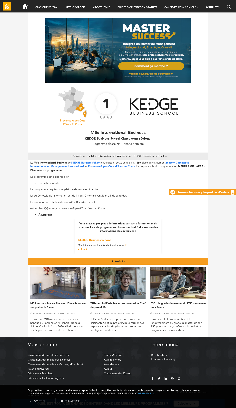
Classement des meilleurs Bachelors (49, 355)
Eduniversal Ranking (163, 359)
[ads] (118, 50)
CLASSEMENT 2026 (46, 7)
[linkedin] (165, 379)
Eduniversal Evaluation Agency (46, 378)
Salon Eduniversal (38, 369)
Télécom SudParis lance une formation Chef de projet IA (118, 305)
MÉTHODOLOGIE (75, 7)
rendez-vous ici (146, 394)
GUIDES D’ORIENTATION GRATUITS (137, 7)
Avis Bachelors (112, 360)
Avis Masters (111, 364)
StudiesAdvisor (113, 355)
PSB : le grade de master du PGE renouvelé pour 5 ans (178, 305)
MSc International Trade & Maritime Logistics (102, 245)
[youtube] (172, 379)
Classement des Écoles (117, 373)
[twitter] (159, 379)
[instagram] (178, 379)
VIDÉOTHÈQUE (101, 7)
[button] (58, 7)
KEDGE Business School (85, 163)
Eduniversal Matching (40, 373)
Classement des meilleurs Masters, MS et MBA (55, 364)
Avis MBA (109, 369)
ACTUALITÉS (212, 7)
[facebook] (152, 379)
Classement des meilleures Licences (49, 360)
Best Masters (159, 355)
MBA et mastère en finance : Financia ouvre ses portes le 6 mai (58, 305)
